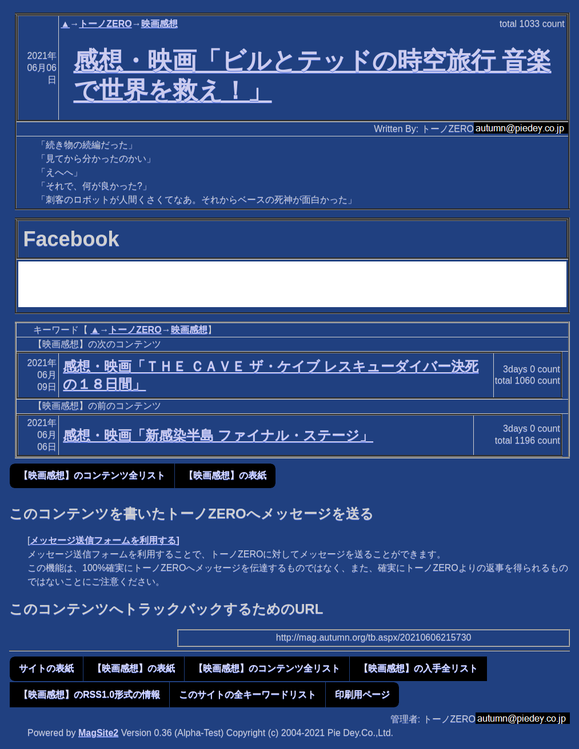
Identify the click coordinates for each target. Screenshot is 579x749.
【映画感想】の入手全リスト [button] (418, 668)
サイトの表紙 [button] (46, 668)
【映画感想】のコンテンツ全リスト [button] (92, 475)
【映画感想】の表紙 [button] (225, 475)
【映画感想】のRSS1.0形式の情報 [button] (89, 694)
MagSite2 (98, 733)
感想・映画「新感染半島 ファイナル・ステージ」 (218, 435)
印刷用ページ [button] (362, 694)
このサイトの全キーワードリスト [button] (247, 694)
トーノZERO (105, 24)
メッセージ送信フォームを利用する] (104, 540)
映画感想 (159, 24)
